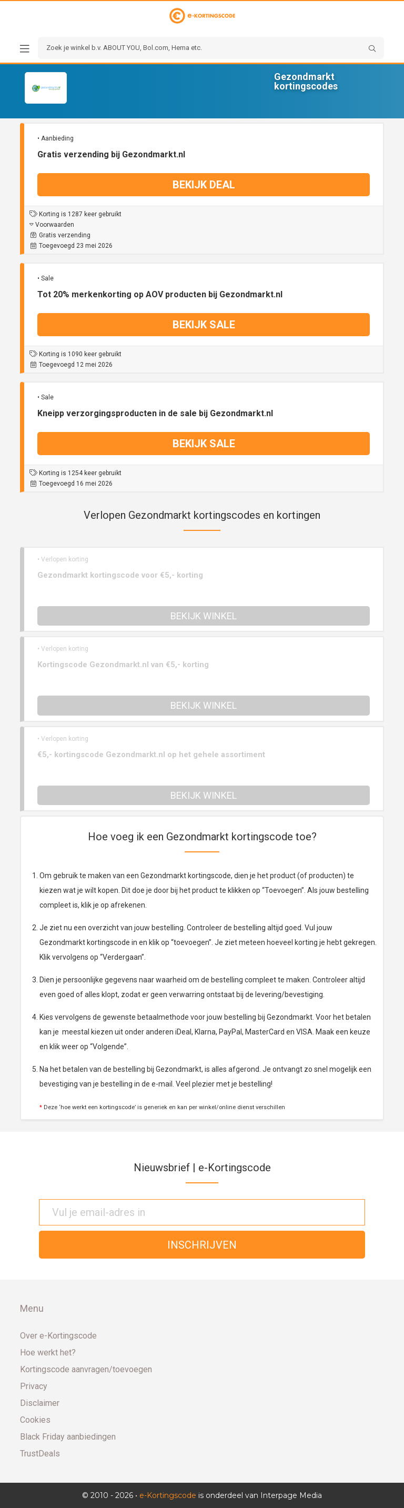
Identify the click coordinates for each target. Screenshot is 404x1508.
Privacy (33, 1386)
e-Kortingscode (167, 1495)
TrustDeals (40, 1454)
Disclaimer (39, 1403)
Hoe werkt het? (48, 1353)
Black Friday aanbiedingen (68, 1437)
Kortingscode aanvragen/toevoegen (86, 1369)
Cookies (35, 1420)
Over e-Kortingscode (58, 1336)
